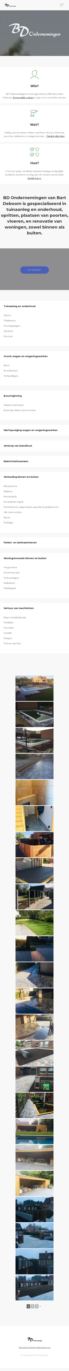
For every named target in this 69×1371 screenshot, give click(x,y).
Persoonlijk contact (23, 97)
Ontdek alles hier (56, 136)
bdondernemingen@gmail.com (34, 1347)
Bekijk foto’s (34, 178)
